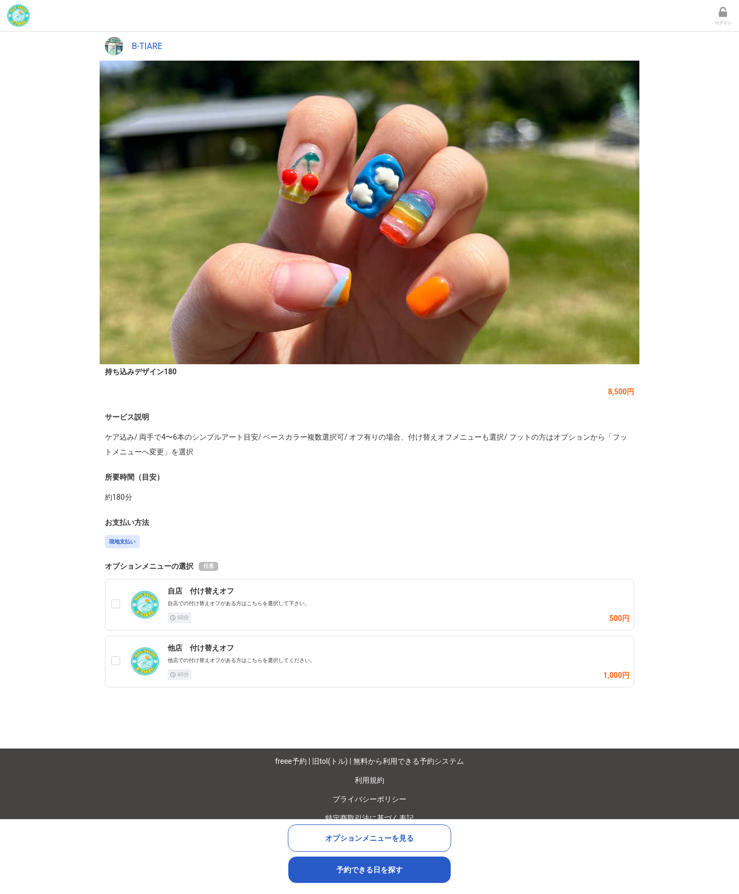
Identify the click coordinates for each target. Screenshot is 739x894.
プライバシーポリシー (369, 799)
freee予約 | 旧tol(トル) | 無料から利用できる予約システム (369, 761)
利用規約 (369, 780)
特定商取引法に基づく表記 (369, 818)
